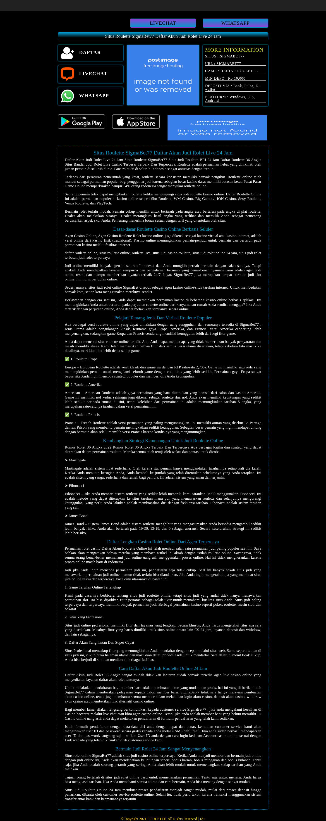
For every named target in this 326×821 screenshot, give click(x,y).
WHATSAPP (235, 23)
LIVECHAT (163, 23)
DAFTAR (81, 53)
